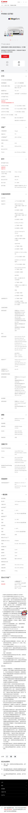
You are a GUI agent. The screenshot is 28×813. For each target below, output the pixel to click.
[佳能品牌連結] (4, 2)
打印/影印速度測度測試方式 (7, 102)
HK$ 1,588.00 (6, 44)
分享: (2, 756)
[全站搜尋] (23, 2)
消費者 (18, 2)
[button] (10, 40)
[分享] (7, 756)
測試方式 (3, 168)
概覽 (7, 65)
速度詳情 (3, 101)
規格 (19, 65)
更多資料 (3, 584)
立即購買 (5, 56)
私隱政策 (10, 809)
